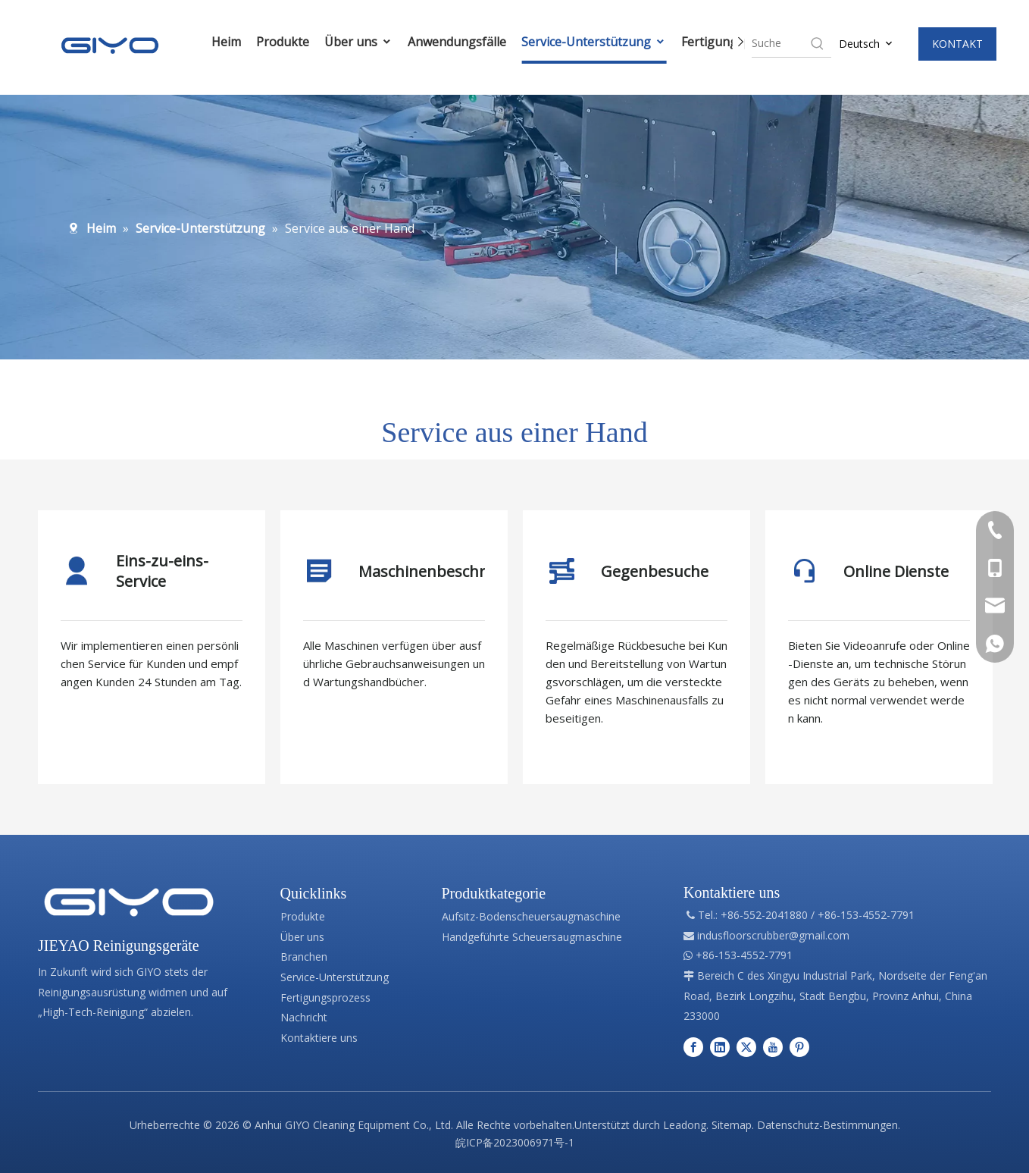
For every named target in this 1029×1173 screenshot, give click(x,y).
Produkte (282, 41)
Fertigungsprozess (325, 997)
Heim (226, 41)
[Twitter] (746, 1047)
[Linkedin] (720, 1047)
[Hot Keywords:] (817, 43)
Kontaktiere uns (319, 1037)
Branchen (303, 956)
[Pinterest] (799, 1047)
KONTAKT (957, 43)
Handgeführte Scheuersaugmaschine (532, 937)
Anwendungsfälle (457, 41)
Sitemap (732, 1125)
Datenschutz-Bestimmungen (827, 1125)
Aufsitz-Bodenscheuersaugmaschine (531, 916)
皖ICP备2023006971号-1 (514, 1142)
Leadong (684, 1125)
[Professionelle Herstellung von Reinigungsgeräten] (129, 902)
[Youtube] (773, 1047)
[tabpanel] (151, 647)
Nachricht (303, 1017)
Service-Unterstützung (593, 41)
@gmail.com (819, 935)
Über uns (358, 41)
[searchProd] (780, 43)
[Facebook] (693, 1047)
